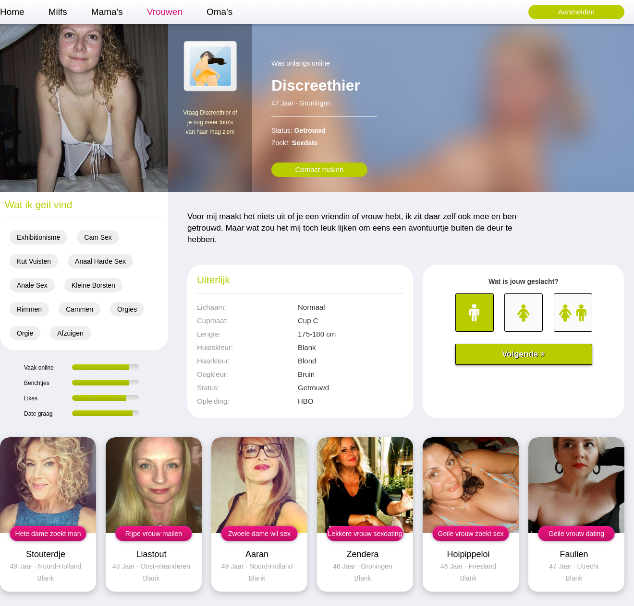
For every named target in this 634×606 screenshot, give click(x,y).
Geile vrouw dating (576, 533)
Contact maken (319, 169)
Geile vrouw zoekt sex (471, 533)
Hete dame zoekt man (48, 533)
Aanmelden (576, 12)
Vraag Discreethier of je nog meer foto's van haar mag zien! (210, 122)
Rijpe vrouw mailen (153, 533)
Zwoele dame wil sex (259, 533)
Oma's (219, 12)
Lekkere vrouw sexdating (365, 533)
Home (12, 12)
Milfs (58, 12)
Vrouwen (165, 12)
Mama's (107, 12)
